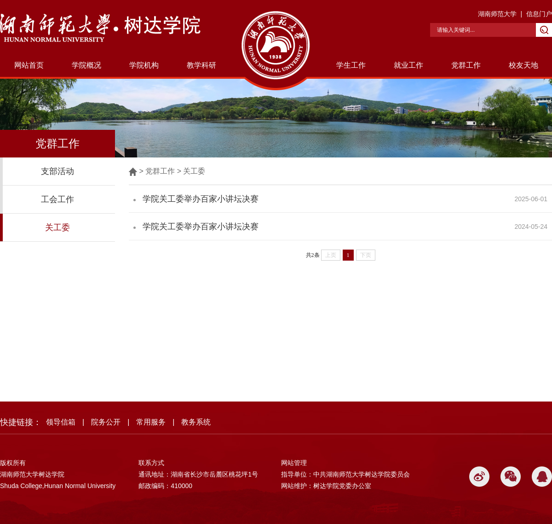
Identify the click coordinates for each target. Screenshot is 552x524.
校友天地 (523, 65)
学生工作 (351, 65)
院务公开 (106, 422)
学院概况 (86, 65)
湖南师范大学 (497, 13)
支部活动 (57, 171)
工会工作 (57, 199)
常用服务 (151, 422)
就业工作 (408, 65)
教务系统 (196, 422)
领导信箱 (60, 422)
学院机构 (144, 65)
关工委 (57, 227)
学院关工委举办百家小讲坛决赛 (201, 199)
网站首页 (29, 65)
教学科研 (201, 65)
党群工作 (466, 65)
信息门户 (539, 13)
